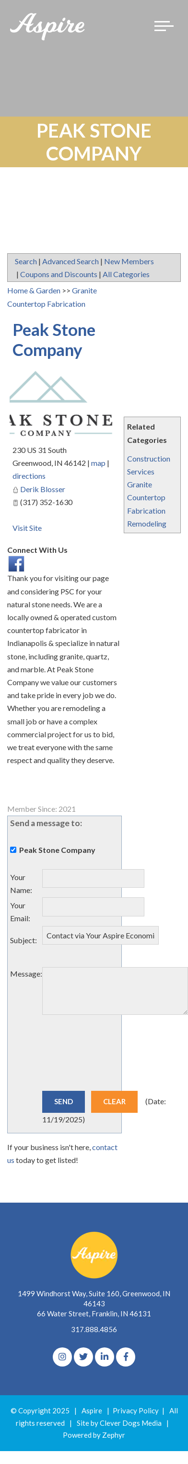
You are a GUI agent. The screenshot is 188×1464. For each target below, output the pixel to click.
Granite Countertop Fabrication (146, 497)
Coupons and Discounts (58, 274)
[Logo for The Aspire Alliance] (48, 26)
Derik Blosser (42, 489)
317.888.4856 (94, 1329)
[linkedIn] (104, 1357)
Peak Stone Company (53, 339)
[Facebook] (125, 1357)
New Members (129, 261)
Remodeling (146, 523)
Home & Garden (33, 290)
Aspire (92, 1410)
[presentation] (115, 1059)
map (98, 462)
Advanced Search (70, 261)
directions (29, 475)
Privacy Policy (136, 1410)
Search (26, 261)
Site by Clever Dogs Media (119, 1423)
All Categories (126, 274)
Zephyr (113, 1435)
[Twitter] (83, 1357)
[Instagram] (62, 1357)
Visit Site (27, 527)
